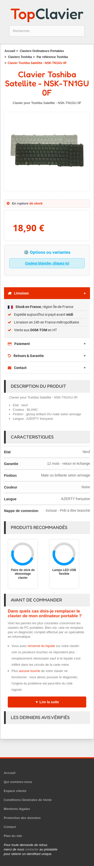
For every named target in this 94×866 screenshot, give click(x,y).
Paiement (19, 344)
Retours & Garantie (26, 356)
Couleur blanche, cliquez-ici (47, 263)
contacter (31, 849)
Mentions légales (17, 809)
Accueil (9, 773)
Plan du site (13, 836)
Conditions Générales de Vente (28, 800)
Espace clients (15, 791)
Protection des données (22, 818)
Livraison (18, 293)
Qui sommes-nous (18, 782)
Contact (17, 368)
